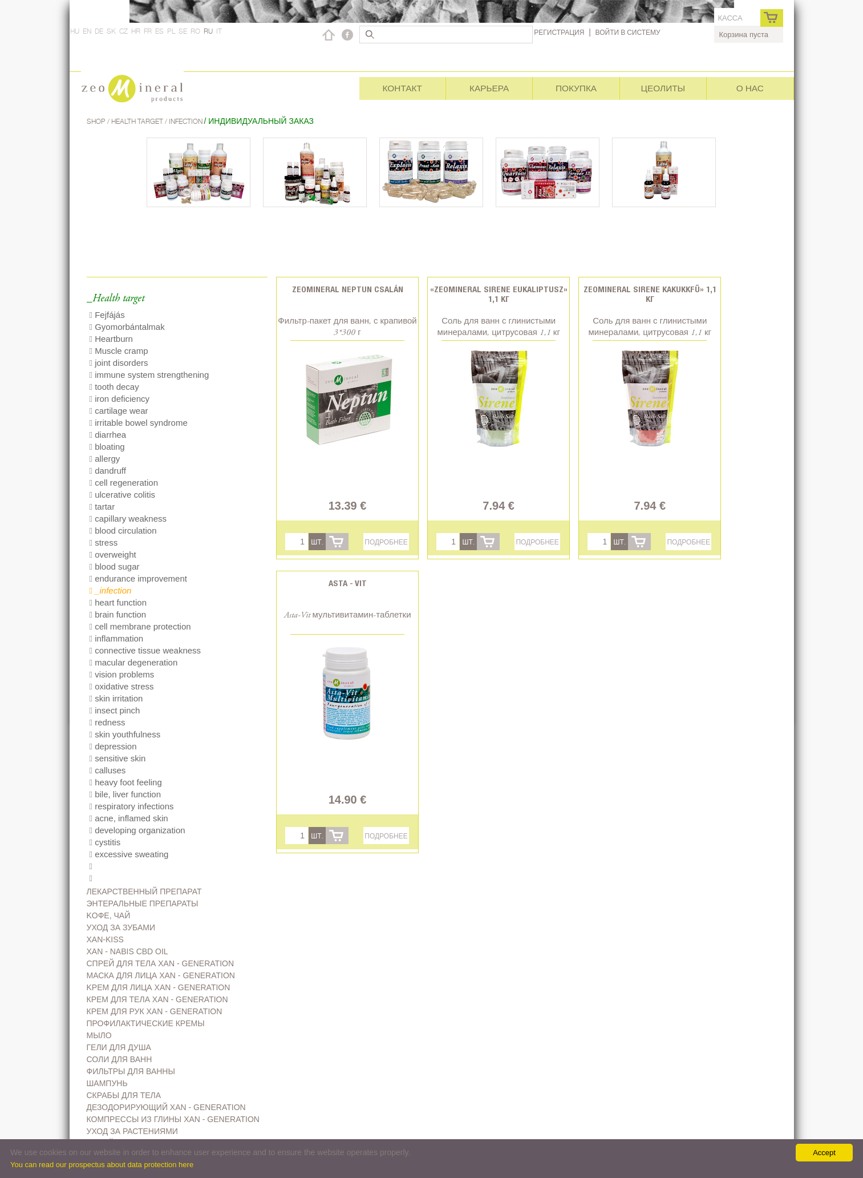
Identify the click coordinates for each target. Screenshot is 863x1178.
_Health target (115, 298)
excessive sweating (129, 854)
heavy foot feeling (126, 782)
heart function (118, 602)
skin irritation (116, 698)
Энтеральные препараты (142, 903)
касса (730, 18)
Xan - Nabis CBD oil (127, 951)
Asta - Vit (348, 583)
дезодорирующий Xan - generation (166, 1107)
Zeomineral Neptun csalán (347, 289)
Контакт (402, 88)
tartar (102, 506)
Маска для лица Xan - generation (161, 975)
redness (107, 722)
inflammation (117, 638)
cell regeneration (124, 482)
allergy (105, 458)
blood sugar (115, 566)
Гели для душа (119, 1047)
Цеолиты (663, 88)
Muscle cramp (119, 351)
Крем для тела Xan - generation (157, 999)
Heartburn (111, 339)
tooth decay (114, 387)
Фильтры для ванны (131, 1071)
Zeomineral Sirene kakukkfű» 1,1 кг (650, 294)
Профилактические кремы (146, 1023)
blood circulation (123, 530)
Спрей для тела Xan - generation (160, 963)
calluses (108, 770)
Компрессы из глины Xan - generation (173, 1119)
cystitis (105, 842)
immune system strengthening (149, 375)
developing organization (137, 830)
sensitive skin (118, 758)
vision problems (122, 674)
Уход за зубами (121, 927)
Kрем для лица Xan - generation (158, 987)
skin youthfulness (125, 734)
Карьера (489, 88)
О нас (750, 88)
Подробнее (385, 542)
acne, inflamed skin (129, 818)
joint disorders (119, 363)
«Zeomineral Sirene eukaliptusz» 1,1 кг (499, 294)
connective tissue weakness (145, 650)
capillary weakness (128, 518)
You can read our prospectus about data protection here (101, 1164)
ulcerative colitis (123, 494)
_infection (111, 590)
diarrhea (108, 434)
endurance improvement (138, 578)
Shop (97, 121)
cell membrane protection (140, 626)
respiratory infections (132, 806)
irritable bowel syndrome (139, 422)
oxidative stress (122, 686)
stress (104, 542)
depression (113, 746)
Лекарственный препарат (144, 891)
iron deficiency (120, 399)
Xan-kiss (105, 939)
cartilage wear (119, 410)
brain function (118, 614)
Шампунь (107, 1083)
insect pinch (115, 710)
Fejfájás (107, 315)
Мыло (99, 1035)
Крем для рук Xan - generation (154, 1011)
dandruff (108, 470)
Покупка (576, 88)
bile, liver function (125, 794)
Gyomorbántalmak (127, 327)
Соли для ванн (119, 1059)
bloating (107, 446)
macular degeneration (134, 662)
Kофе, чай (109, 915)
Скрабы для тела (124, 1095)
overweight (113, 554)
